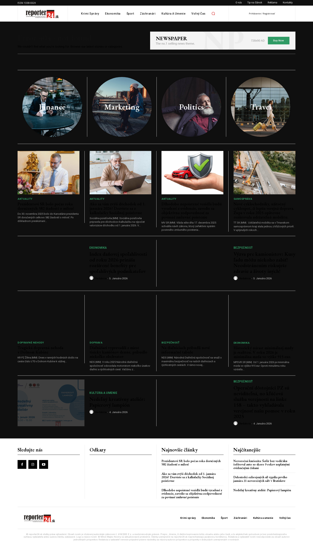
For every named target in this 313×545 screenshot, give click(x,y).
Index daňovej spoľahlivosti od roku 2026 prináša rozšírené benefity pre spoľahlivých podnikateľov (118, 262)
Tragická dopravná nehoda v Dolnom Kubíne (40, 350)
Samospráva (243, 199)
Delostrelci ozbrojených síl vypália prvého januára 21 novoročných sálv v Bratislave (260, 479)
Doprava (96, 342)
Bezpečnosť (243, 247)
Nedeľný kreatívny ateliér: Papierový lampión (117, 402)
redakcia (100, 278)
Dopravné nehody (31, 342)
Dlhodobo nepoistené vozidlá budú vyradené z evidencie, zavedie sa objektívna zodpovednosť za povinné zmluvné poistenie (191, 210)
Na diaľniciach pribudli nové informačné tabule (185, 350)
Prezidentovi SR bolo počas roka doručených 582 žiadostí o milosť (46, 206)
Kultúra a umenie (103, 392)
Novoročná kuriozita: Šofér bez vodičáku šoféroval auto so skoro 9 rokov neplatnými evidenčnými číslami (261, 464)
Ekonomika (98, 247)
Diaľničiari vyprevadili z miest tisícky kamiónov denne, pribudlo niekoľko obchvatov (118, 352)
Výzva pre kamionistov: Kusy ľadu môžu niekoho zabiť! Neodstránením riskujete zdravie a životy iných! (264, 262)
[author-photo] (92, 278)
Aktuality (25, 199)
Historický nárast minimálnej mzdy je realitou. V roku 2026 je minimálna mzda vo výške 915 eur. (263, 352)
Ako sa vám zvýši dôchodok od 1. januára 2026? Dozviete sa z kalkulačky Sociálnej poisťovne (117, 208)
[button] (213, 13)
